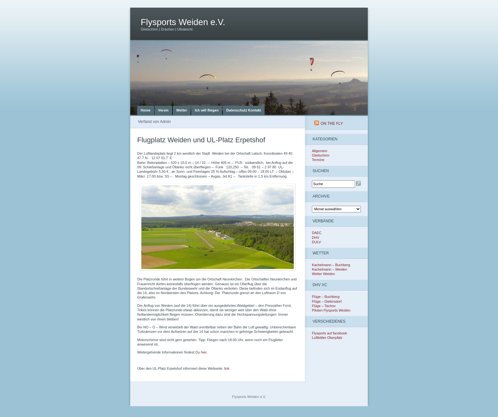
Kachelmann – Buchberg (331, 265)
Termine (318, 160)
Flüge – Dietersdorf (327, 301)
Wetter (181, 110)
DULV (316, 242)
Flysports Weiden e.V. (183, 22)
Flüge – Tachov (323, 306)
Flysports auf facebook (329, 333)
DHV (315, 237)
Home (146, 110)
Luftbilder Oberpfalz (327, 338)
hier (203, 352)
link (226, 368)
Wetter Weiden (323, 274)
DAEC (317, 233)
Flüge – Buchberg (326, 297)
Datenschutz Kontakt (243, 110)
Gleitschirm (320, 155)
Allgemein (319, 151)
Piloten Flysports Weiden (331, 310)
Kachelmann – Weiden (329, 269)
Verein (163, 110)
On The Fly (332, 123)
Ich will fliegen (207, 110)
